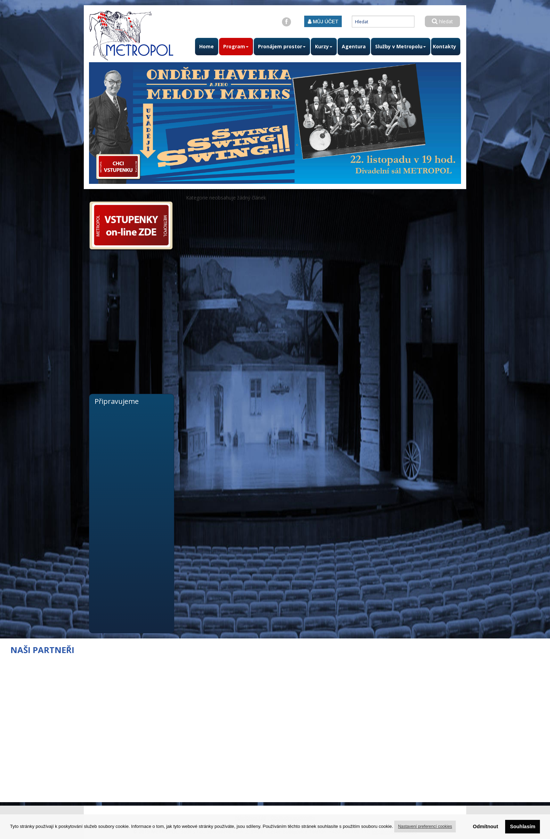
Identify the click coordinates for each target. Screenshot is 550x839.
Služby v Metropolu (400, 46)
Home (206, 46)
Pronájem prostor (282, 46)
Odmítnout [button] (485, 826)
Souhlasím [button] (522, 826)
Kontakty (444, 46)
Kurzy (323, 46)
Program (236, 46)
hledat (442, 21)
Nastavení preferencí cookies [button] (425, 826)
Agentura (354, 46)
